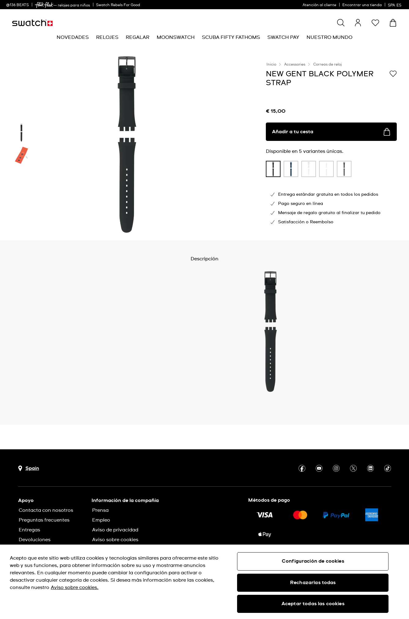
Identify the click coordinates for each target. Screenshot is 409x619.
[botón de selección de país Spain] (28, 468)
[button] (375, 23)
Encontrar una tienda (362, 5)
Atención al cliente (319, 5)
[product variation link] (273, 169)
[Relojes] (107, 37)
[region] (204, 582)
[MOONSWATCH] (176, 37)
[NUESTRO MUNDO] (329, 37)
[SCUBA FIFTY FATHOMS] (231, 37)
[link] (44, 5)
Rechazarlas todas (313, 582)
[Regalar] (137, 37)
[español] (395, 4)
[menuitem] (72, 37)
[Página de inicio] (32, 22)
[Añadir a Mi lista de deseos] (393, 73)
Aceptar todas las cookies (312, 603)
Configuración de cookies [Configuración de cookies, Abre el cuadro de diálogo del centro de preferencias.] (313, 561)
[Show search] (340, 22)
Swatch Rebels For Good (118, 5)
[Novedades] (73, 37)
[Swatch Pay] (283, 37)
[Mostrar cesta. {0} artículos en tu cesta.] (393, 23)
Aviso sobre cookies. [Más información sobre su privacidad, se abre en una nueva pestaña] (75, 587)
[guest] (358, 22)
